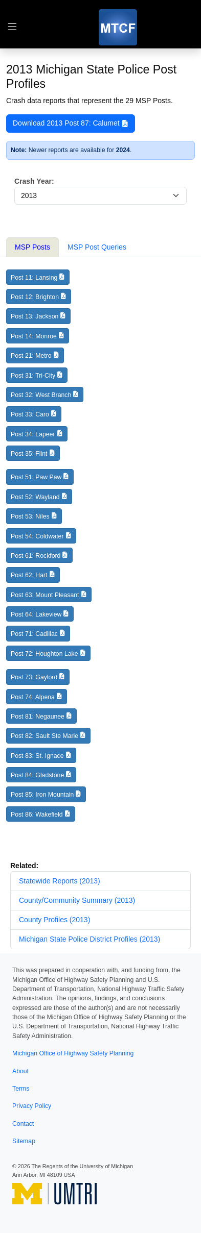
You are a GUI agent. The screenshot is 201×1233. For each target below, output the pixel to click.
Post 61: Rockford (35, 555)
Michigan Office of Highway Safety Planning (72, 1053)
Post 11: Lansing (34, 277)
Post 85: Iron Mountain (42, 794)
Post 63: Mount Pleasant (45, 595)
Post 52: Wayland (35, 497)
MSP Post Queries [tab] (97, 247)
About (20, 1071)
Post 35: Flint (29, 453)
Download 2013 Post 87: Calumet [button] (70, 123)
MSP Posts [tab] (32, 247)
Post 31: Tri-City (33, 375)
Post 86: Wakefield (37, 814)
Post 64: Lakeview (36, 614)
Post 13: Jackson (34, 316)
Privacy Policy (31, 1105)
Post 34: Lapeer (33, 434)
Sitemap (23, 1141)
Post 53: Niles (30, 516)
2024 (123, 150)
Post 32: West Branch (41, 395)
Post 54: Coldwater (37, 536)
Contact (23, 1123)
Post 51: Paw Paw (36, 477)
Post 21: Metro (31, 355)
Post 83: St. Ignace (37, 755)
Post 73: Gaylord (34, 677)
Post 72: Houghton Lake (44, 653)
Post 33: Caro (30, 414)
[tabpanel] (100, 549)
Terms (20, 1088)
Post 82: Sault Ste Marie (44, 735)
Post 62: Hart (29, 575)
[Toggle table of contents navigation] (12, 27)
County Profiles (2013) (54, 920)
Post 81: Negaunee (37, 716)
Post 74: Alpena (33, 697)
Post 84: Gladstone (37, 775)
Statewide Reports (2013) (59, 881)
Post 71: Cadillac (34, 633)
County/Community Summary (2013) (77, 900)
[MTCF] (118, 27)
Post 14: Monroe (34, 336)
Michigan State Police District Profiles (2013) (89, 939)
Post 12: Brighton (35, 297)
